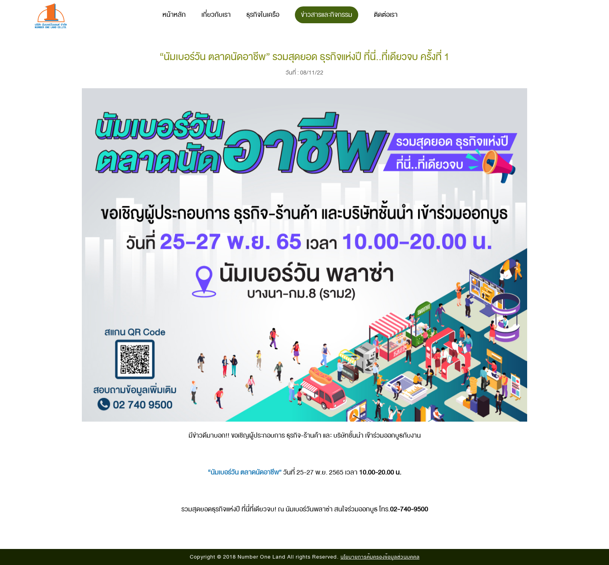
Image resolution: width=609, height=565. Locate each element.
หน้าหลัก (174, 15)
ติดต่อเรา (386, 15)
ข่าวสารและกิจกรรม (326, 15)
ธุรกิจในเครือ (262, 15)
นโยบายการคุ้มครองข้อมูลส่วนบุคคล (380, 557)
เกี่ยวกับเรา (216, 15)
